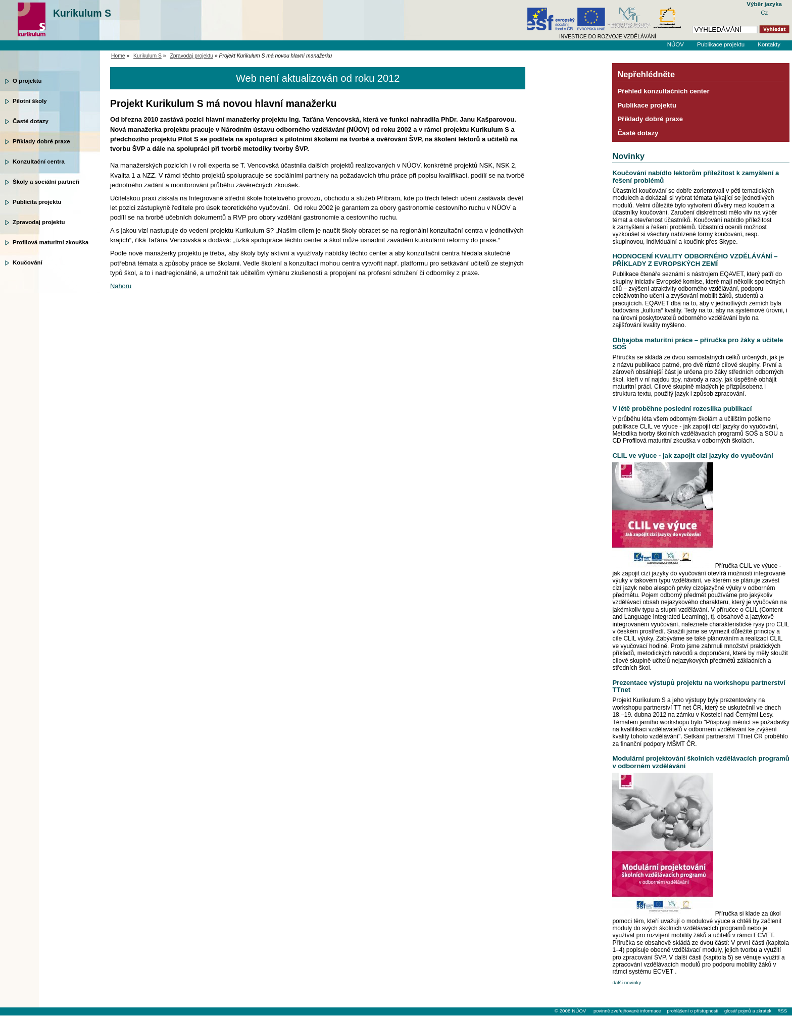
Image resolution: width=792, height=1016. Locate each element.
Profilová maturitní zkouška (50, 242)
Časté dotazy (30, 121)
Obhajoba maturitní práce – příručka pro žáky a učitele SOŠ (697, 343)
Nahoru (120, 286)
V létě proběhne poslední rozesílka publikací (682, 408)
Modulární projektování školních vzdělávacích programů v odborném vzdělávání (700, 762)
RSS (782, 1010)
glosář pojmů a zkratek (747, 1010)
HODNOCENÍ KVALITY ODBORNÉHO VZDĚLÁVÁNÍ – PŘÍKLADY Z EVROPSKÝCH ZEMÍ (694, 259)
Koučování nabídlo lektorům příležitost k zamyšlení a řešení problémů (695, 176)
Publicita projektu (37, 202)
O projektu (27, 81)
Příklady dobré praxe (41, 141)
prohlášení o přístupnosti (692, 1010)
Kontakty (769, 44)
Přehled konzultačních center (663, 91)
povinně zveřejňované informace (627, 1010)
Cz (764, 13)
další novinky (626, 982)
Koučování (27, 262)
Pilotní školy (30, 101)
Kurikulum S (82, 13)
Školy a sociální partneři (46, 182)
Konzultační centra (39, 161)
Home (118, 56)
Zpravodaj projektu (39, 222)
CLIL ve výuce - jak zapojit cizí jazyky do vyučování (692, 455)
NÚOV (675, 44)
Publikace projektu (721, 44)
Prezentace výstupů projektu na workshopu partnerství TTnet (698, 686)
